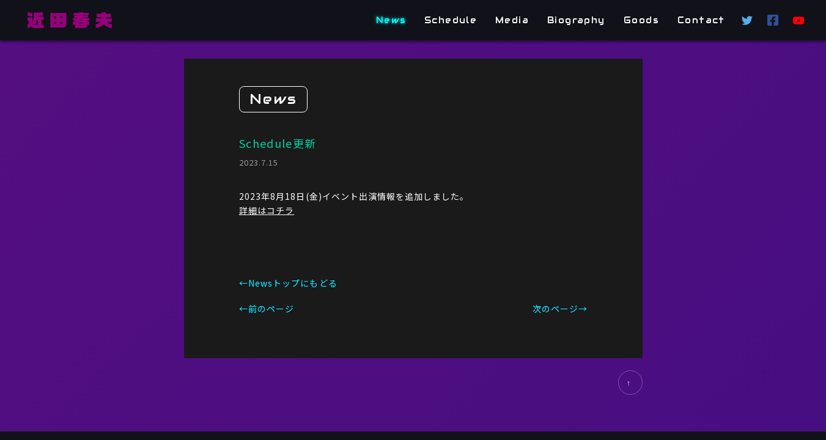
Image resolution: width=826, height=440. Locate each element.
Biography (577, 20)
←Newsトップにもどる (288, 283)
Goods (641, 20)
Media (512, 20)
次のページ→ (559, 308)
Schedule (450, 20)
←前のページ (266, 308)
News (391, 20)
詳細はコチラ (266, 210)
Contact (701, 20)
